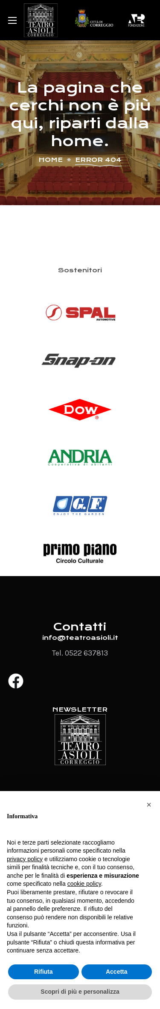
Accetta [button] (117, 971)
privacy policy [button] (25, 859)
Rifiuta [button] (43, 971)
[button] (149, 804)
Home (50, 160)
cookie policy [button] (84, 883)
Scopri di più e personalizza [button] (80, 991)
